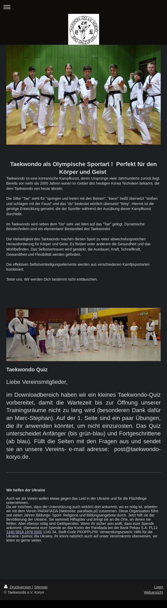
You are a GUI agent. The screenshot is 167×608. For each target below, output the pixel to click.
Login (158, 587)
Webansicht (153, 592)
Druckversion (18, 587)
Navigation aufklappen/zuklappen (83, 7)
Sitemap (40, 587)
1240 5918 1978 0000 (24, 532)
